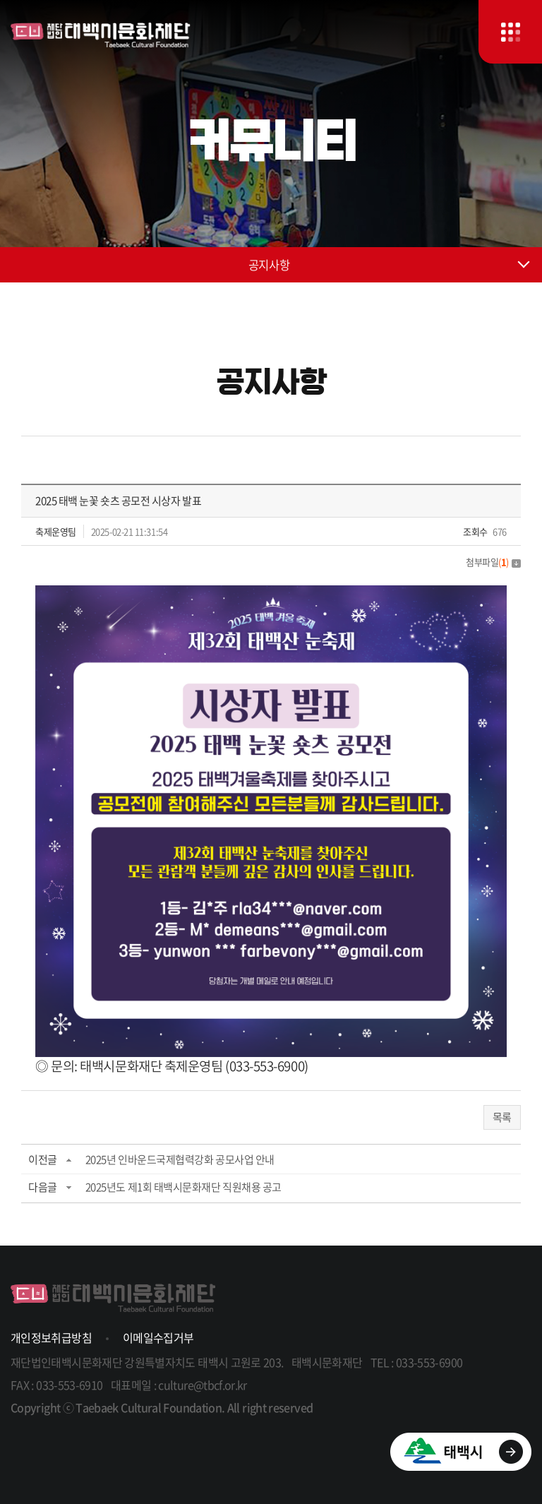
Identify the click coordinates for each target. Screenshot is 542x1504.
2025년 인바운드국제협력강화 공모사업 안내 (180, 1159)
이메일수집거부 (158, 1337)
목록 (502, 1117)
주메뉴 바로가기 (0, 0)
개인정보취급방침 (51, 1337)
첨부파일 (493, 561)
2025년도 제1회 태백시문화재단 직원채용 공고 (183, 1187)
